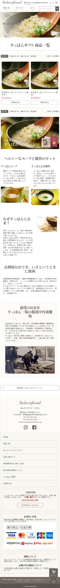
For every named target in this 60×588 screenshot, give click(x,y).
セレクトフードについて (12, 450)
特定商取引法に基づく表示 (13, 463)
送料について (30, 556)
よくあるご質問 (9, 477)
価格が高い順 (24, 56)
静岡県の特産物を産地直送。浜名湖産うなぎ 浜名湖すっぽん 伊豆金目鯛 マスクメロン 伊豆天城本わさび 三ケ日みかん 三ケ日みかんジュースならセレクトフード (30, 580)
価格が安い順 (14, 56)
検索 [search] (57, 8)
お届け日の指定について (30, 565)
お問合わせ (7, 483)
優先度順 (33, 56)
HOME (5, 437)
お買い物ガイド (9, 457)
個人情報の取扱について (12, 470)
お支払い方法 (30, 516)
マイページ (19, 8)
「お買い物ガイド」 (31, 497)
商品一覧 (6, 8)
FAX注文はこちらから (30, 505)
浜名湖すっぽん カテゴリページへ (30, 388)
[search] (47, 9)
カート (32, 8)
